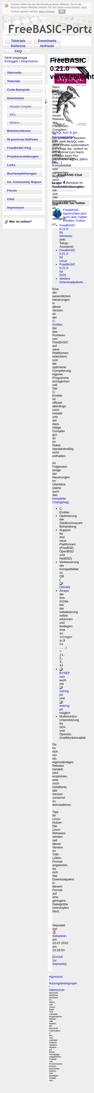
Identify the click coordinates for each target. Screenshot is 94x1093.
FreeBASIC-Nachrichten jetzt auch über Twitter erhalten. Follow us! (69, 217)
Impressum (15, 207)
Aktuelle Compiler (20, 106)
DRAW (64, 587)
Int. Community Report (24, 182)
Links (11, 165)
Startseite (14, 72)
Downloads (47, 41)
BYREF (64, 680)
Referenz (18, 46)
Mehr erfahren (47, 11)
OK (62, 11)
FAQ (18, 51)
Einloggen (11, 61)
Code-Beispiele (18, 89)
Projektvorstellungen (23, 156)
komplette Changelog (59, 500)
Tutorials (18, 41)
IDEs (12, 114)
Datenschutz (57, 997)
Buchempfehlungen (21, 173)
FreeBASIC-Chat (63, 186)
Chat (10, 199)
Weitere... (15, 122)
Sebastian (59, 943)
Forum (12, 190)
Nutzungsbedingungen (63, 991)
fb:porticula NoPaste (22, 139)
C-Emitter (57, 322)
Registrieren (29, 61)
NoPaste (47, 46)
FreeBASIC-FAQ (19, 148)
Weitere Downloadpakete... (72, 280)
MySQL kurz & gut (64, 132)
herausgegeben (63, 137)
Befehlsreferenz (19, 131)
